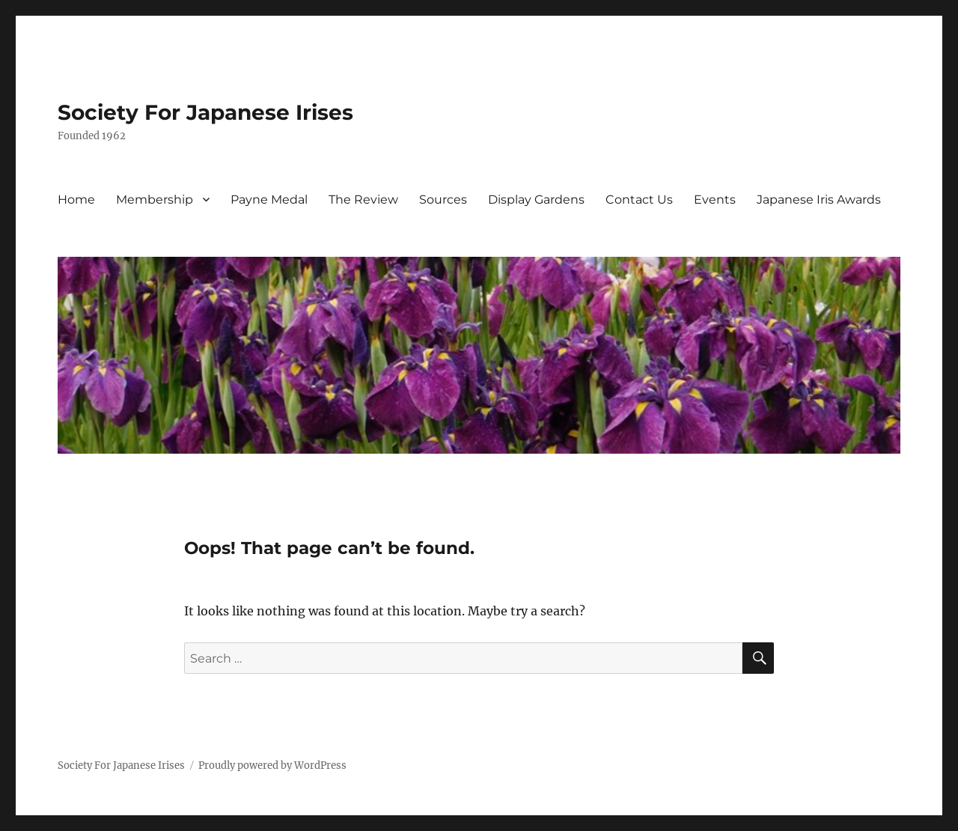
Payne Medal (269, 199)
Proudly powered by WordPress (272, 765)
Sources (443, 199)
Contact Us (639, 199)
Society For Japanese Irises (205, 112)
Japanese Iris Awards (819, 199)
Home (76, 199)
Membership (154, 199)
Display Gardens (536, 199)
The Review (363, 199)
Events (715, 199)
